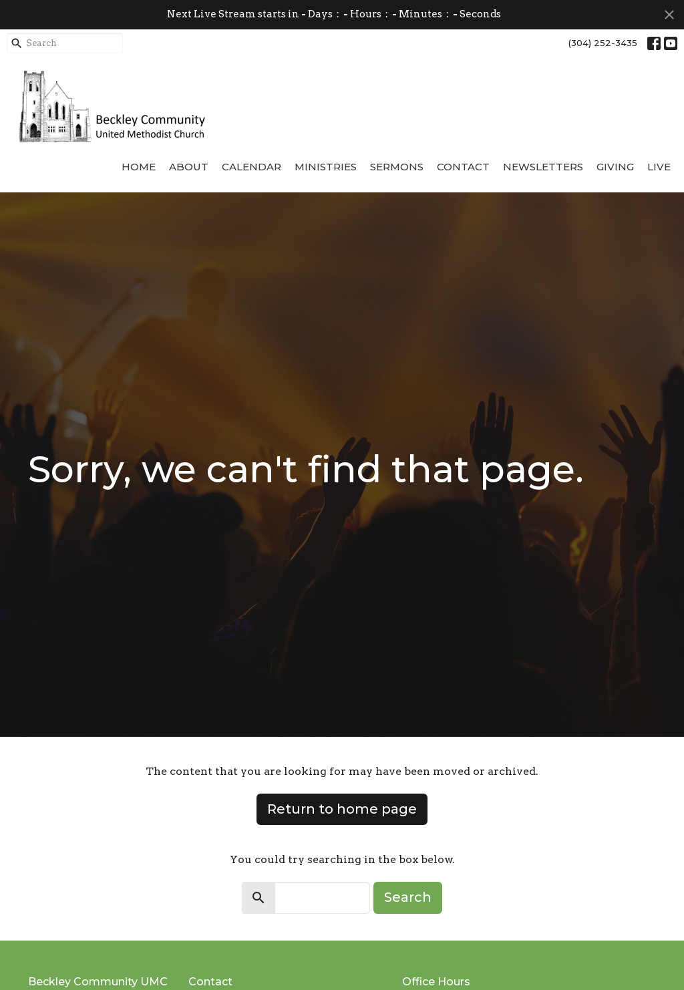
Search (408, 897)
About (188, 166)
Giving (615, 166)
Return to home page (342, 809)
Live (659, 166)
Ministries (326, 166)
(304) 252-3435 (602, 42)
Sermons (396, 166)
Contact (463, 166)
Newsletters (543, 166)
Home (139, 166)
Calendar (251, 166)
